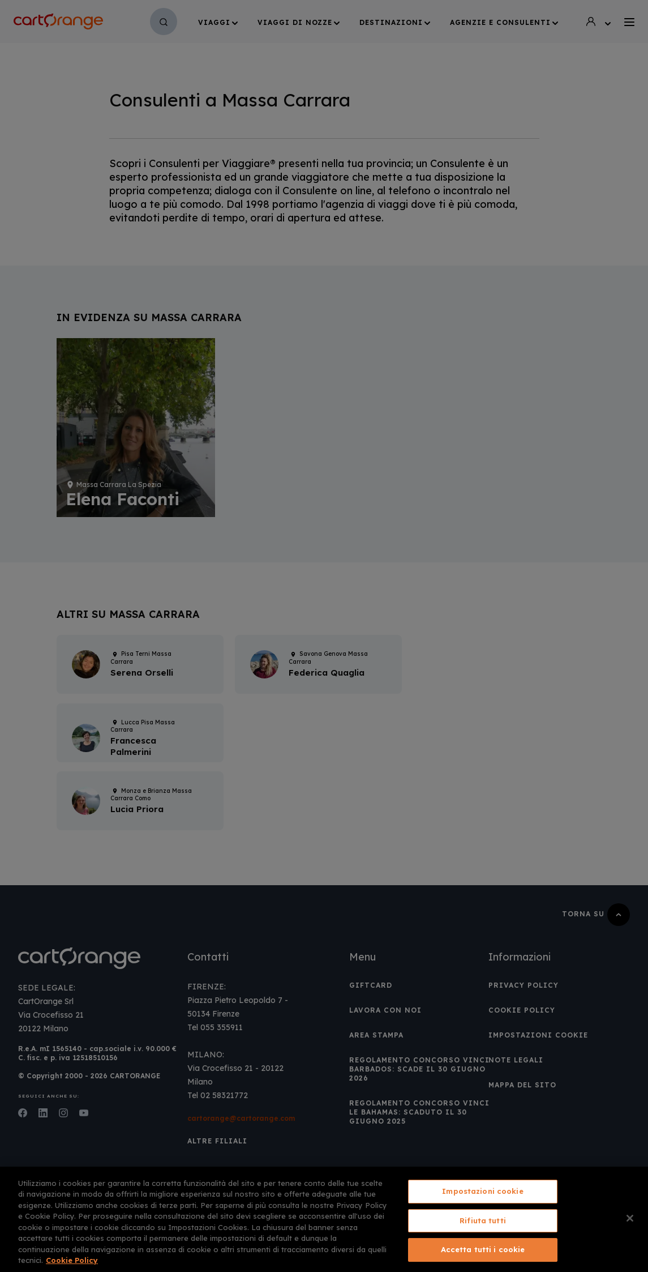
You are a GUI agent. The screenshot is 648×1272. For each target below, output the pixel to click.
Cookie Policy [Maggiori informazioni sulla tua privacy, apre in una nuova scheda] (72, 1260)
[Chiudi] (629, 1218)
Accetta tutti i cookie (483, 1249)
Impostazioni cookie (482, 1191)
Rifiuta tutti (483, 1220)
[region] (324, 1219)
